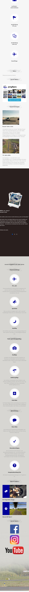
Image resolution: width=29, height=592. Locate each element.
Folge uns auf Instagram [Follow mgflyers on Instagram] (14, 99)
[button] (5, 91)
